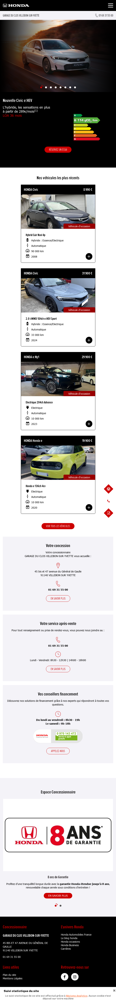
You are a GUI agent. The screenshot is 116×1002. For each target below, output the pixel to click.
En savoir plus (58, 598)
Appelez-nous (58, 751)
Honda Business (70, 945)
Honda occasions (70, 941)
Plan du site (9, 974)
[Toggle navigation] (110, 6)
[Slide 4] (56, 87)
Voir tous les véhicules (58, 526)
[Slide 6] (65, 87)
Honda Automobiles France (76, 934)
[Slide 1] (41, 87)
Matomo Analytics (77, 995)
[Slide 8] (75, 87)
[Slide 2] (46, 87)
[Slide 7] (70, 87)
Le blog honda (69, 938)
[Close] (114, 990)
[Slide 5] (60, 87)
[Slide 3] (51, 87)
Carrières (66, 948)
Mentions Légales (12, 978)
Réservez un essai (58, 150)
